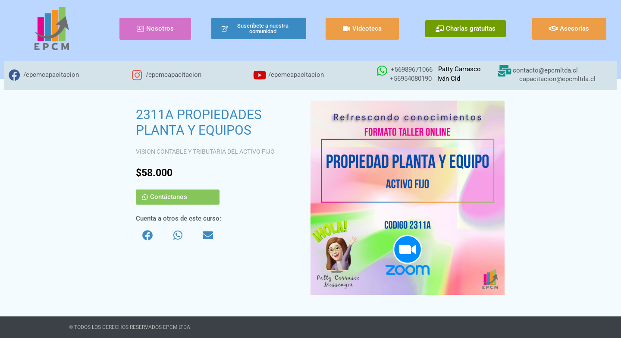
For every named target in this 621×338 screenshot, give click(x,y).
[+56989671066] (382, 70)
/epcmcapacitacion (51, 75)
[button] (147, 235)
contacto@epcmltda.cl (545, 70)
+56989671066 (412, 69)
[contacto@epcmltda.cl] (504, 70)
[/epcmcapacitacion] (14, 75)
